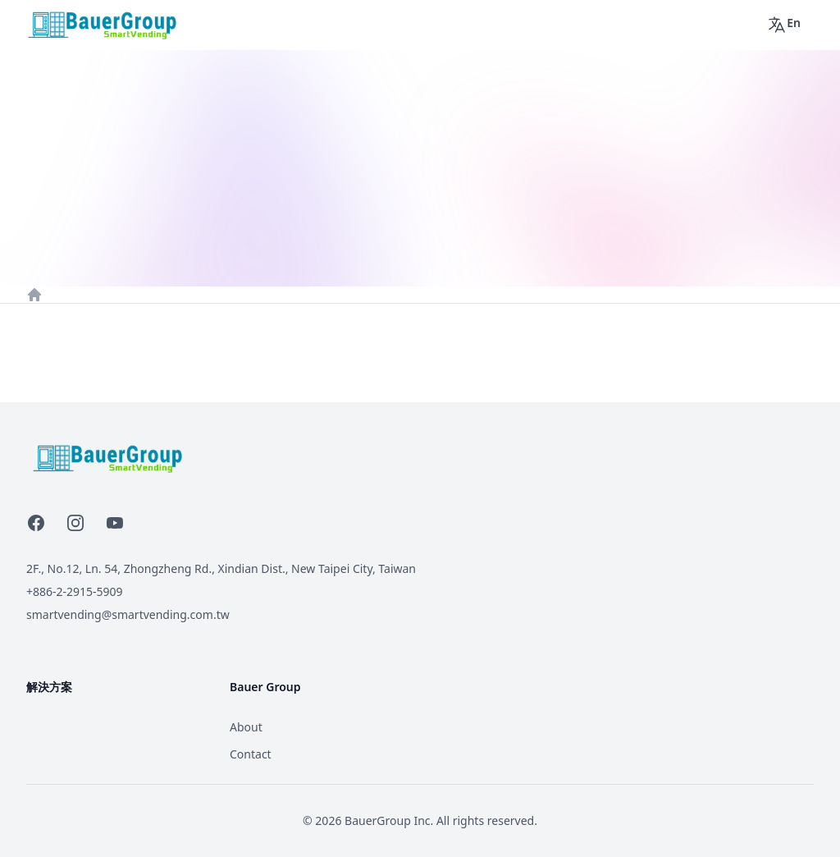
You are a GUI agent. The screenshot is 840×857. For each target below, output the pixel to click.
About (246, 727)
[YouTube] (115, 523)
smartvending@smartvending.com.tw (128, 614)
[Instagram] (75, 523)
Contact (251, 754)
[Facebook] (36, 523)
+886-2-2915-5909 (74, 591)
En (784, 24)
